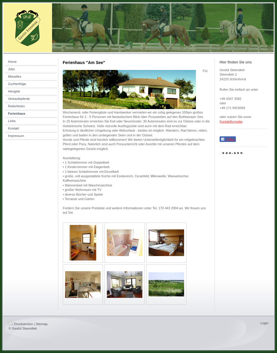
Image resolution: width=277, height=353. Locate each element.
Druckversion (21, 324)
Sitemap (41, 324)
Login (264, 323)
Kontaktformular (231, 121)
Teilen (228, 139)
